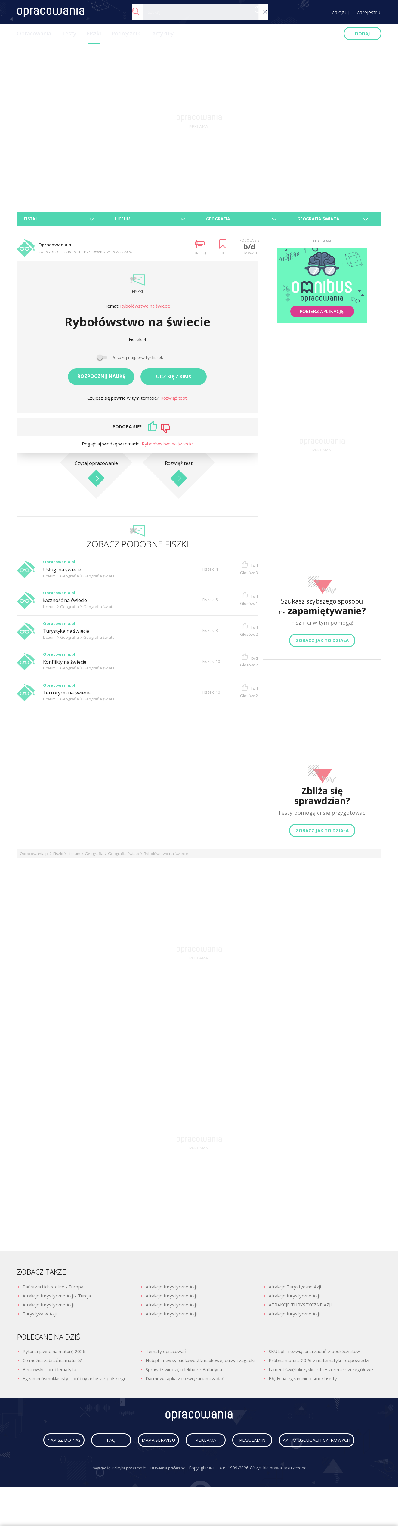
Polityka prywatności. (126, 1495)
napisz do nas (82, 1446)
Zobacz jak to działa (322, 644)
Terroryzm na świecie (70, 695)
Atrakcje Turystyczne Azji (295, 1290)
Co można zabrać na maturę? (52, 1364)
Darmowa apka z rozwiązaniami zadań (185, 1382)
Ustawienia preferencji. (170, 1495)
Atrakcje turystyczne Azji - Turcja (57, 1299)
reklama (255, 1446)
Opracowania (34, 33)
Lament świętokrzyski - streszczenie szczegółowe (321, 1373)
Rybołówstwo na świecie (145, 309)
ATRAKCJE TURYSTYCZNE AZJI (300, 1308)
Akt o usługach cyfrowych (200, 1467)
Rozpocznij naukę (101, 379)
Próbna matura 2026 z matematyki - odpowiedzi (319, 1364)
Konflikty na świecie (68, 664)
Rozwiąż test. (174, 401)
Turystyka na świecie (69, 634)
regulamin (313, 1446)
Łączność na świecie (68, 603)
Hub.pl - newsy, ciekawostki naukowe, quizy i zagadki (200, 1364)
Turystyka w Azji (40, 1317)
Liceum (74, 857)
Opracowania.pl (34, 857)
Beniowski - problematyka (49, 1373)
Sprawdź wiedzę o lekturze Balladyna (184, 1373)
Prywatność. (93, 1495)
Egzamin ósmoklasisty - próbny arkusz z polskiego (75, 1382)
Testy (69, 33)
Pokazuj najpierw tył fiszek (137, 361)
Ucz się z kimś (173, 380)
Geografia (94, 857)
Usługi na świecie (65, 572)
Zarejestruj (368, 12)
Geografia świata (123, 857)
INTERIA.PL (225, 1495)
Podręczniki (127, 33)
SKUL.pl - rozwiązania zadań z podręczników (314, 1355)
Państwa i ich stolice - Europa (53, 1290)
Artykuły (163, 33)
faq (139, 1446)
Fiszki (94, 33)
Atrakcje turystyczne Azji (48, 1308)
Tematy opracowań (166, 1355)
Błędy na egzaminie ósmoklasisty (303, 1382)
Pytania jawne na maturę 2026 (54, 1355)
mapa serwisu (197, 1446)
